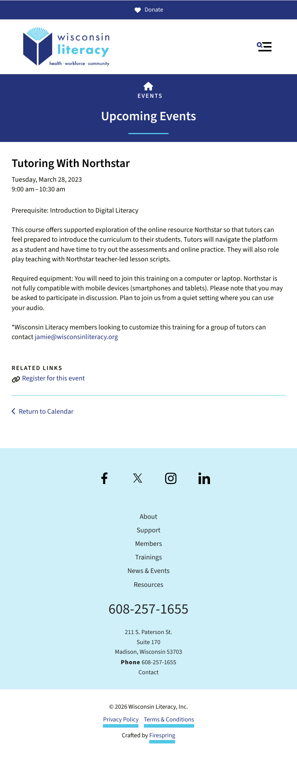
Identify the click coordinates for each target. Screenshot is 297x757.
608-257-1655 (149, 609)
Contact (148, 672)
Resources (148, 585)
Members (148, 544)
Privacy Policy (120, 720)
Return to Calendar (46, 412)
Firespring (162, 735)
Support (148, 530)
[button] (264, 46)
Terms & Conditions (169, 720)
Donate (148, 10)
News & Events (148, 571)
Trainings (148, 558)
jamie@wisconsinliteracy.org (76, 337)
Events (149, 96)
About (148, 517)
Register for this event (53, 379)
